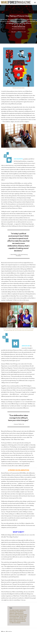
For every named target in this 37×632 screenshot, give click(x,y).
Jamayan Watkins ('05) (14, 617)
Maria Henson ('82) (19, 26)
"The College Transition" (14, 610)
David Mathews (20, 611)
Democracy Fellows (13, 614)
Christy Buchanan (13, 611)
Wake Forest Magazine (15, 622)
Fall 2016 (13, 31)
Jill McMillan (21, 617)
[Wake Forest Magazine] (16, 2)
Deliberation (11, 613)
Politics (14, 621)
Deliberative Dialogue (19, 613)
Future (25, 616)
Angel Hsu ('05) (23, 610)
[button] (35, 2)
